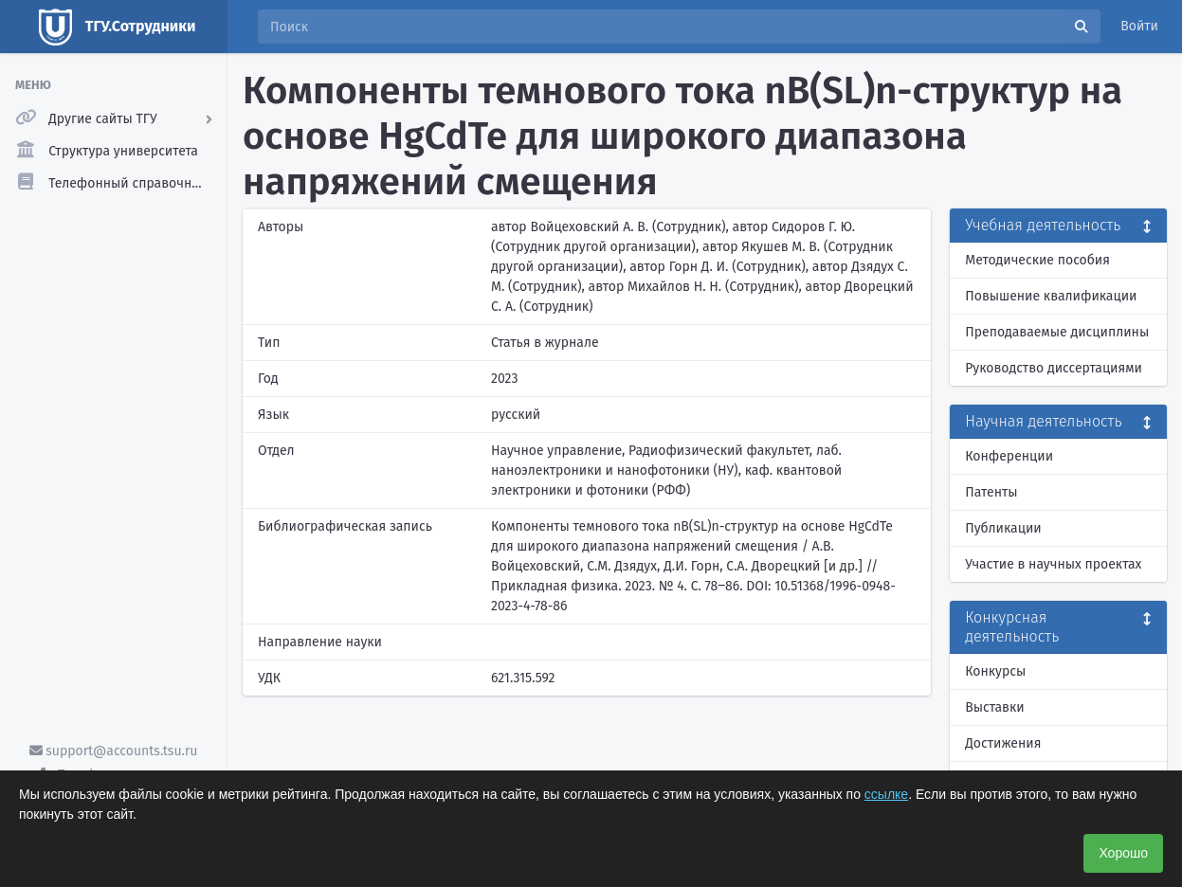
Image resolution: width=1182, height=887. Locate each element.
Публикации (1003, 528)
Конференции (1009, 456)
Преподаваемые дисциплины (1057, 332)
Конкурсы (995, 671)
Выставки (994, 707)
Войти (1139, 26)
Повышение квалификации (1051, 296)
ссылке (886, 794)
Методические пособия (1037, 260)
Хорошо (1123, 852)
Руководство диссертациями (1053, 368)
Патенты (991, 492)
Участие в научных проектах (1053, 564)
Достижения (1003, 743)
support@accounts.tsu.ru (113, 751)
